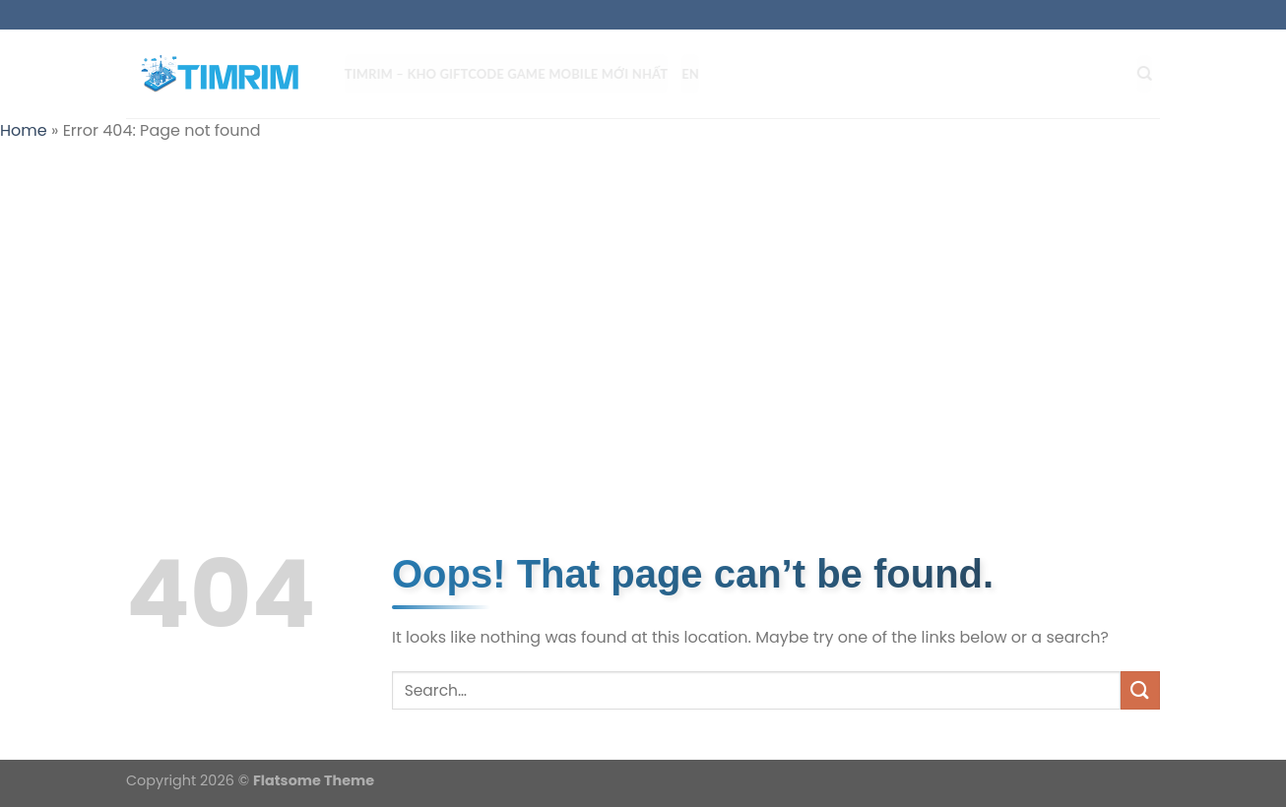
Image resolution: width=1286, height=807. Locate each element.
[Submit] (1140, 690)
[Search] (1152, 74)
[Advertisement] (643, 301)
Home (23, 130)
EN (698, 74)
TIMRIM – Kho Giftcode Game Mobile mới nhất (514, 74)
